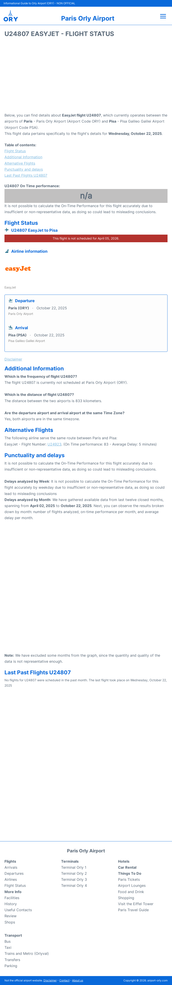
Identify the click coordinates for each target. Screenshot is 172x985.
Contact (64, 980)
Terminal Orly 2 (74, 873)
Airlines (10, 879)
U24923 (54, 444)
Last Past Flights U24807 (25, 175)
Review (10, 916)
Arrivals (10, 867)
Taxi (7, 947)
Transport (13, 935)
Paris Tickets (129, 879)
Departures (14, 873)
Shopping (126, 898)
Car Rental (127, 867)
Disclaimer (50, 980)
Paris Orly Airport (87, 18)
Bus (7, 941)
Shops (9, 922)
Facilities (11, 898)
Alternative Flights (19, 163)
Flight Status (15, 151)
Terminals (70, 861)
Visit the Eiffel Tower (135, 904)
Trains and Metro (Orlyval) (26, 953)
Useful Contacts (18, 910)
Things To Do (129, 873)
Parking (10, 966)
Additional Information (23, 157)
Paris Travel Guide (133, 910)
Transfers (12, 959)
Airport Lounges (132, 885)
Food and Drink (131, 891)
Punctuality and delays (23, 169)
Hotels (123, 861)
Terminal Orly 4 (74, 885)
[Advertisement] (86, 76)
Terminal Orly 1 (73, 867)
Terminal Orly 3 (74, 879)
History (10, 904)
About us (77, 980)
